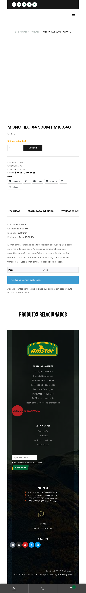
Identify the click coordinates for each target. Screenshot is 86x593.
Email (43, 524)
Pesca (22, 166)
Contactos (43, 435)
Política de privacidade (43, 398)
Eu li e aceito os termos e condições (28, 462)
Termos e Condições (43, 389)
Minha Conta (14, 588)
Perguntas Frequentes (43, 393)
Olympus (21, 169)
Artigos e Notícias (43, 440)
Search (43, 588)
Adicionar (33, 148)
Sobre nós (43, 431)
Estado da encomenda (43, 380)
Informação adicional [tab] (40, 211)
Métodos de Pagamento (43, 384)
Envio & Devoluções (43, 375)
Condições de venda (43, 371)
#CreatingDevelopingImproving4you (53, 574)
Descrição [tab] (14, 211)
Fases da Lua (43, 444)
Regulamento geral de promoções (43, 402)
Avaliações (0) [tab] (69, 211)
